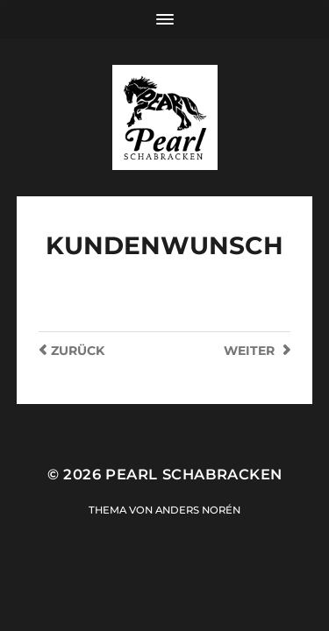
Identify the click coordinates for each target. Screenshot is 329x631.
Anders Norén (197, 510)
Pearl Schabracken (193, 474)
